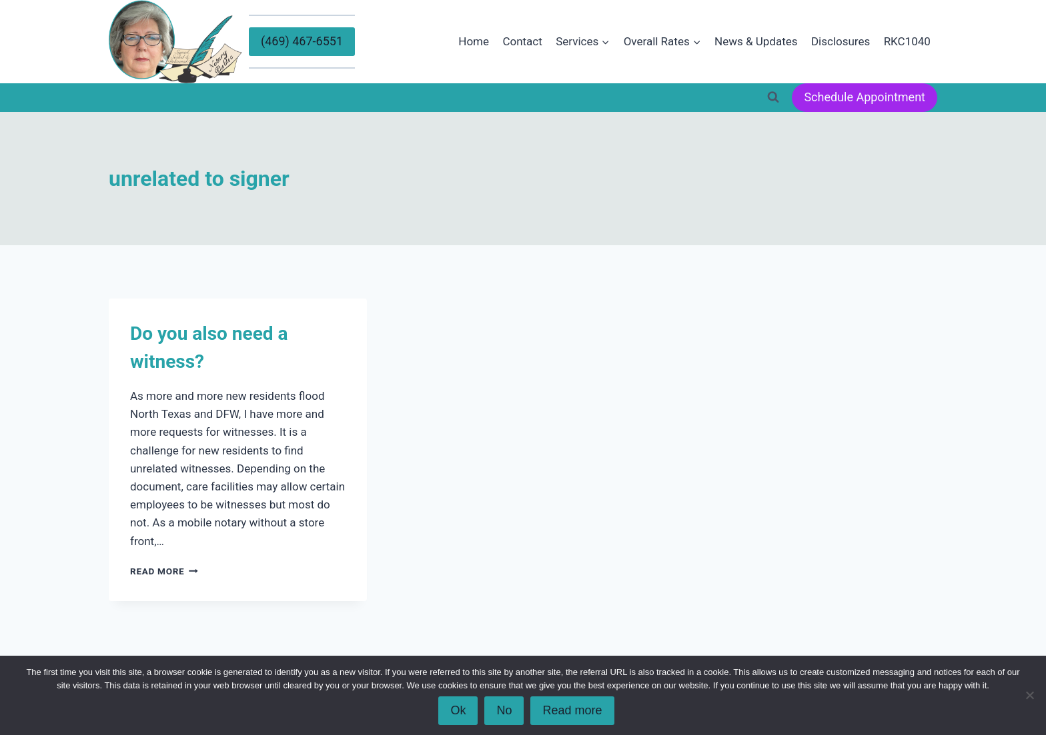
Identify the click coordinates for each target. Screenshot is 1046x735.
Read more (572, 710)
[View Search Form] (773, 97)
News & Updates (755, 41)
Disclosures (840, 41)
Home (473, 41)
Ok (458, 710)
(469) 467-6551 (302, 41)
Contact (522, 41)
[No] (1029, 695)
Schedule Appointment (864, 97)
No (504, 710)
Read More (164, 571)
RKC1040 (907, 41)
